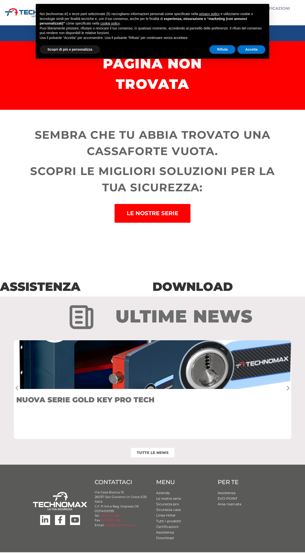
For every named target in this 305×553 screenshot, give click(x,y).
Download (165, 538)
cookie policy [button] (110, 23)
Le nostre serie (168, 499)
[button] (17, 389)
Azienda (163, 493)
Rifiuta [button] (222, 49)
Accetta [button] (251, 49)
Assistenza (165, 533)
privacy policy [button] (209, 14)
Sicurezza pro (167, 505)
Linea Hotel (165, 516)
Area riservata (229, 505)
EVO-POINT (227, 499)
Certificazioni (167, 527)
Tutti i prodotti (168, 522)
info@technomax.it (119, 526)
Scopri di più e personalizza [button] (69, 49)
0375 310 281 (109, 516)
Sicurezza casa (168, 510)
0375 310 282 (110, 521)
